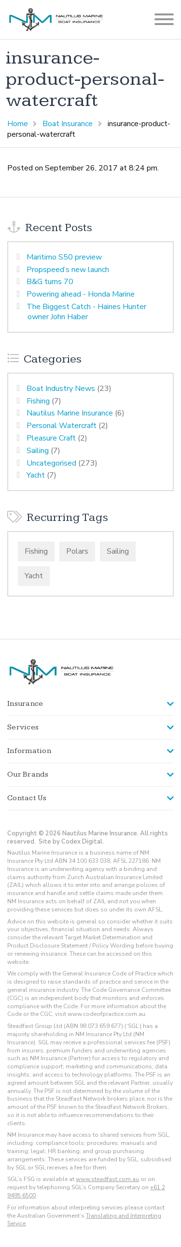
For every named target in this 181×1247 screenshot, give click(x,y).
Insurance (25, 703)
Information (29, 750)
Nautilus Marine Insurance (70, 413)
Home (17, 123)
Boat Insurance (67, 123)
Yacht (36, 475)
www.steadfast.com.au (107, 1179)
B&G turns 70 (50, 281)
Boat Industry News (61, 388)
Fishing (38, 401)
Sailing (38, 450)
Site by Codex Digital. (71, 841)
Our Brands (28, 774)
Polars (77, 551)
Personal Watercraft (62, 425)
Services (23, 727)
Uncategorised (51, 463)
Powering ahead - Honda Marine (81, 294)
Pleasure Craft (51, 438)
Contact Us (27, 798)
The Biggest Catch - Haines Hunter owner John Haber (86, 311)
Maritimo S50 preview (64, 257)
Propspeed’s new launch (68, 269)
